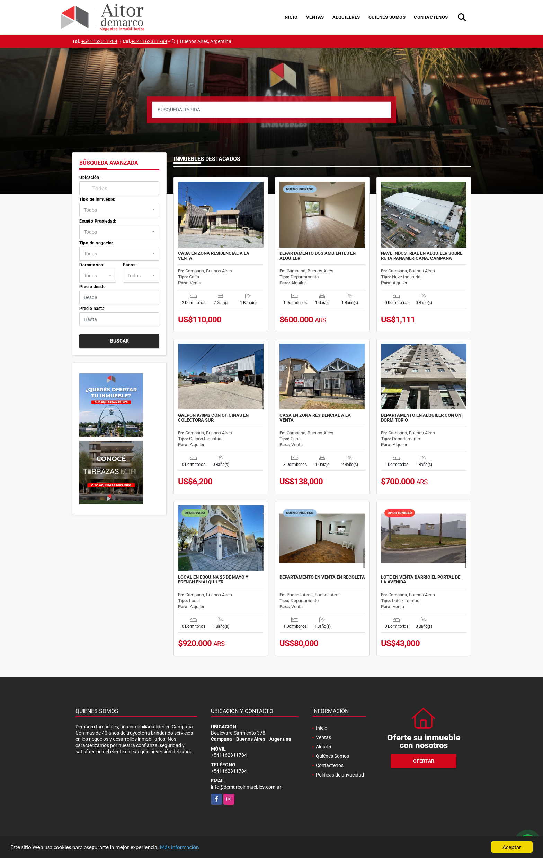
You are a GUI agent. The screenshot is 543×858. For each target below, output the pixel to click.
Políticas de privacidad (340, 775)
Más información (184, 847)
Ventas (315, 17)
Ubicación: (89, 177)
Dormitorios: (91, 264)
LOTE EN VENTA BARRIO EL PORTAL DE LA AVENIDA (420, 579)
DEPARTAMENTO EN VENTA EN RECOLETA (322, 577)
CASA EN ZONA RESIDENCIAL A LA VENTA (213, 256)
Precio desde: (93, 286)
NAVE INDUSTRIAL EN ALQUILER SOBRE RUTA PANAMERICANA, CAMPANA (421, 256)
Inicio (290, 17)
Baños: (130, 264)
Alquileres (346, 17)
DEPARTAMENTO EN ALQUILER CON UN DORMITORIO (421, 418)
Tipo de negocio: (96, 243)
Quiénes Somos (387, 17)
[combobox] (119, 210)
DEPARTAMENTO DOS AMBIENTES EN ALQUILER (317, 256)
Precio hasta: (92, 308)
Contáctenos (431, 17)
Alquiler (324, 746)
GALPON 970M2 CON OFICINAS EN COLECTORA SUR (213, 418)
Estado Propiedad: (97, 221)
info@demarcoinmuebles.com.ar (246, 787)
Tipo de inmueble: (97, 199)
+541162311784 (99, 41)
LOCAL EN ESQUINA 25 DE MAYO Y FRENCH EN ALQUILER (213, 579)
